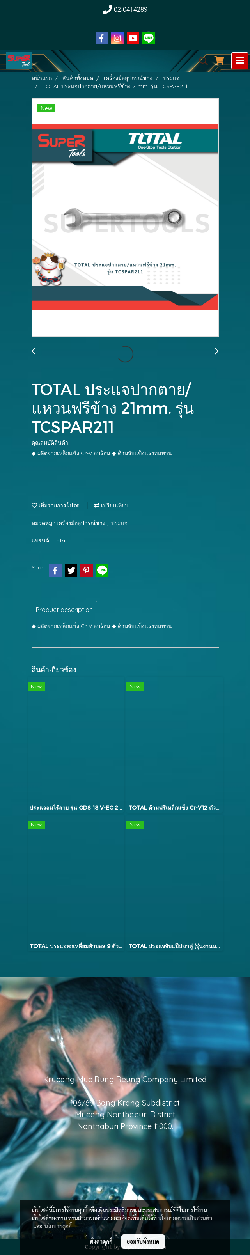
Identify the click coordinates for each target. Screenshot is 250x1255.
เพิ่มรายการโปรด (56, 505)
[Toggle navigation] (239, 60)
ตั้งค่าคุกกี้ (101, 1241)
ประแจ (119, 522)
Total (59, 540)
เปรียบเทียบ (111, 505)
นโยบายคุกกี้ (58, 1226)
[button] (201, 61)
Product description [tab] (64, 609)
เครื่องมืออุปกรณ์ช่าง (82, 522)
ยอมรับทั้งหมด (143, 1241)
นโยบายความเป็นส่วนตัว (185, 1217)
